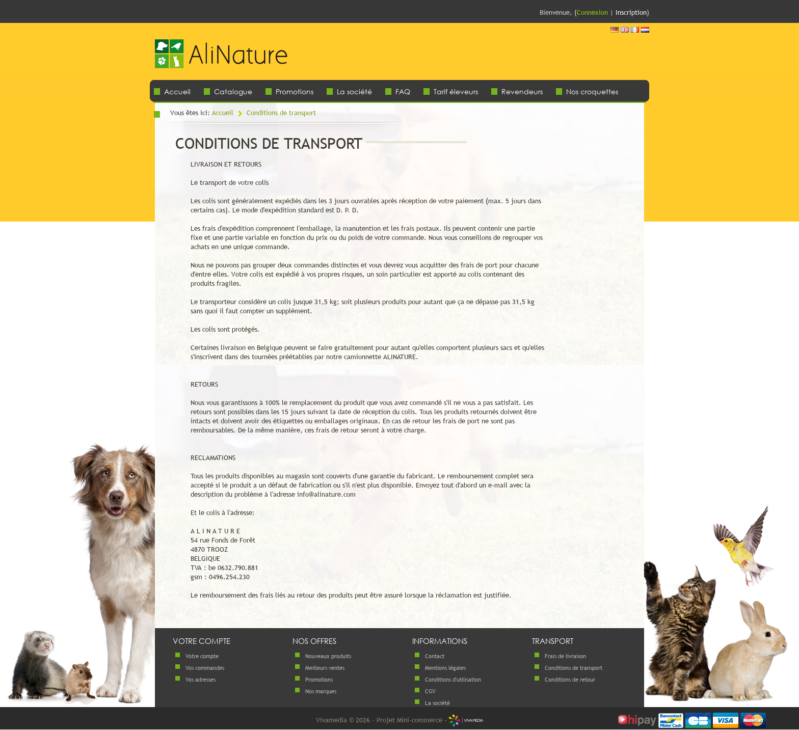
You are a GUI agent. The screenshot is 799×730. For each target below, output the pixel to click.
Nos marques (320, 691)
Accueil (177, 91)
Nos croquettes (592, 91)
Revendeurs (522, 91)
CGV (430, 691)
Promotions (294, 91)
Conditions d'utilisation (453, 679)
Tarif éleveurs (456, 91)
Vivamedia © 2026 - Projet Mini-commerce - (400, 719)
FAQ (402, 91)
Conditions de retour (570, 679)
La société (354, 91)
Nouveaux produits (328, 656)
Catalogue (233, 91)
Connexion (592, 12)
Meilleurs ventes (324, 668)
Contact (434, 656)
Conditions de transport (281, 112)
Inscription (631, 12)
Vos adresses (200, 679)
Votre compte (202, 656)
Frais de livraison (565, 656)
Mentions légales (445, 668)
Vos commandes (204, 668)
